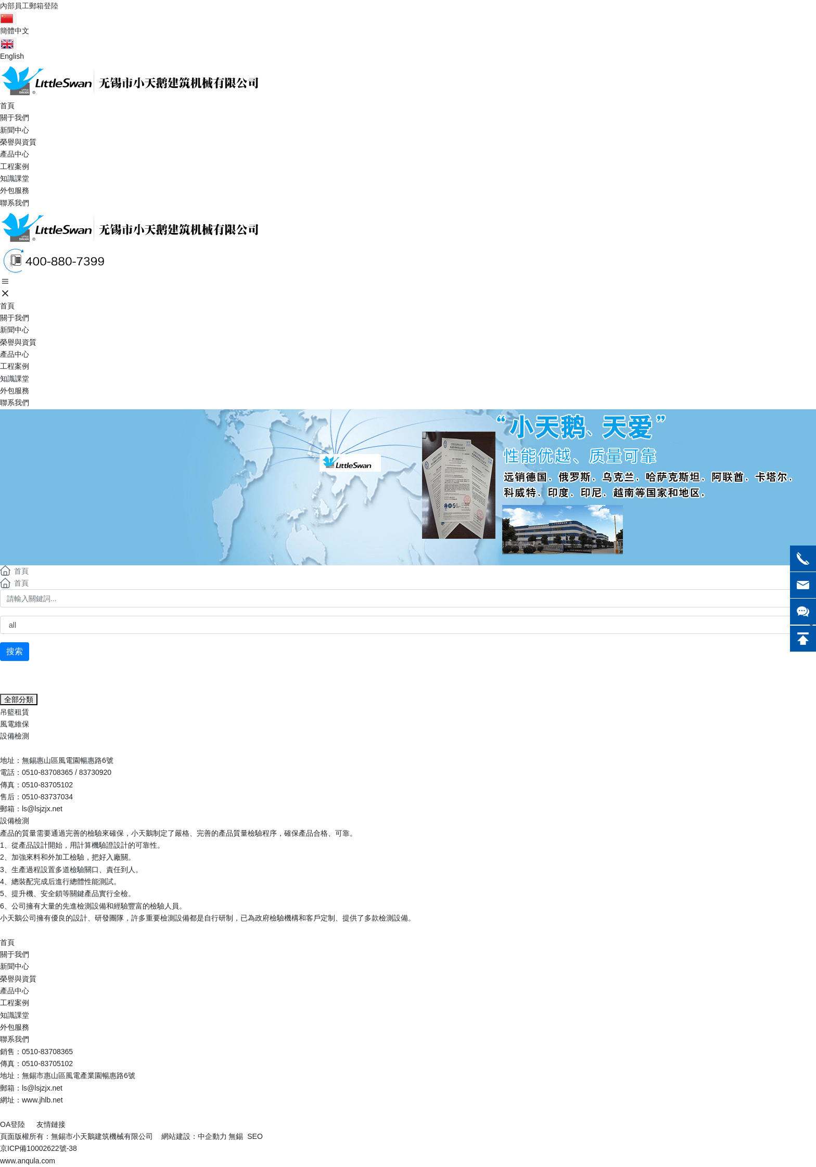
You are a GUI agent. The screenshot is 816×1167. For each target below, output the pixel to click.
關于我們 (14, 954)
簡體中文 (14, 31)
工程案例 (14, 1003)
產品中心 (14, 991)
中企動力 (212, 1136)
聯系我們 (14, 1039)
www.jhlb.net (42, 1100)
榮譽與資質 (18, 979)
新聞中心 (14, 966)
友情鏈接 (51, 1124)
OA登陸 (12, 1124)
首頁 (7, 942)
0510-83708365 (47, 772)
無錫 (235, 1136)
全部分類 (18, 699)
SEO (255, 1136)
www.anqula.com (27, 1161)
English (12, 56)
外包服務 (14, 1027)
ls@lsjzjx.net (42, 809)
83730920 (95, 772)
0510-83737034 (47, 797)
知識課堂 (14, 1015)
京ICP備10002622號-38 (38, 1148)
